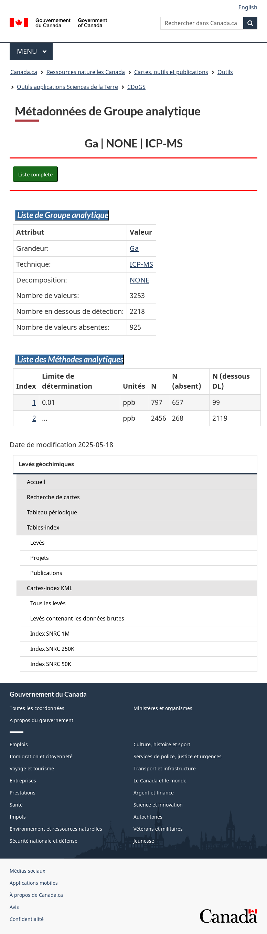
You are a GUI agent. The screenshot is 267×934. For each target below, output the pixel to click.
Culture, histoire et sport (162, 744)
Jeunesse (144, 841)
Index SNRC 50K (50, 664)
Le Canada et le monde (160, 780)
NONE (139, 280)
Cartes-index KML (49, 588)
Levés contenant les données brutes (77, 618)
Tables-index (43, 527)
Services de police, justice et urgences (178, 756)
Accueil (36, 482)
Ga (134, 248)
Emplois (19, 744)
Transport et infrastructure (165, 768)
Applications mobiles (34, 883)
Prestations (22, 792)
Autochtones (148, 816)
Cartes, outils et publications (171, 72)
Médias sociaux (27, 871)
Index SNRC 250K (52, 649)
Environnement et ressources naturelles (56, 828)
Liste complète (35, 174)
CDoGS (136, 87)
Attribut (30, 232)
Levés (37, 542)
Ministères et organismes (163, 708)
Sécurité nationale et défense (43, 841)
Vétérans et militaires (158, 828)
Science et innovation (158, 804)
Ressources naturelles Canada (85, 72)
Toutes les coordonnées (37, 708)
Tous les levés (48, 603)
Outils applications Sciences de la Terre (67, 87)
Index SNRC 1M (50, 633)
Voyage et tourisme (32, 768)
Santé (16, 804)
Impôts (18, 816)
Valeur (141, 232)
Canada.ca (23, 72)
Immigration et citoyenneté (41, 756)
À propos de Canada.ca (36, 895)
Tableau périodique (52, 512)
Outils (225, 72)
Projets (39, 558)
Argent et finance (154, 792)
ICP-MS (141, 264)
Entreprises (23, 780)
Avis (14, 907)
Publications (46, 573)
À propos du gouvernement (41, 720)
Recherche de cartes (53, 497)
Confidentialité (27, 919)
